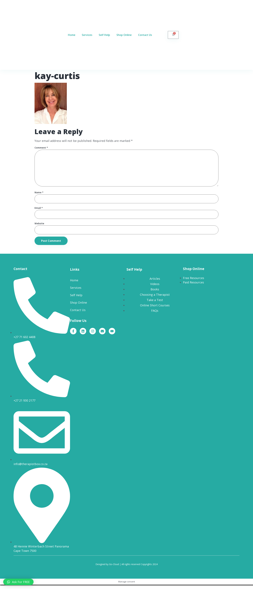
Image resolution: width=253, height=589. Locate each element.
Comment (41, 147)
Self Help (104, 35)
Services (87, 35)
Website (39, 227)
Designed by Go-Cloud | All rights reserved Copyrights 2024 (127, 568)
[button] (18, 582)
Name (39, 195)
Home (71, 35)
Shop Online (124, 35)
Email (39, 211)
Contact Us (145, 35)
